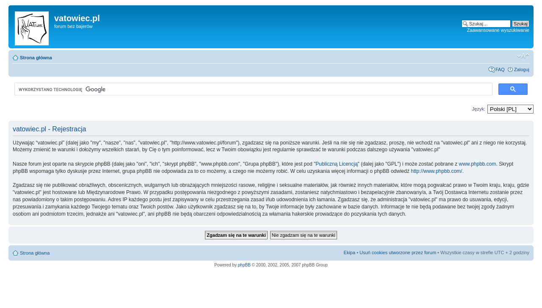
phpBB (244, 265)
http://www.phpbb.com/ (436, 171)
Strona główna (36, 57)
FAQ (500, 69)
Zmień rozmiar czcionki (523, 56)
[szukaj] (253, 89)
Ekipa (350, 252)
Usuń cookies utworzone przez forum (397, 252)
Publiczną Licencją (336, 164)
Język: (478, 108)
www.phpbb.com (477, 164)
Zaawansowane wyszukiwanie (498, 30)
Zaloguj (521, 69)
